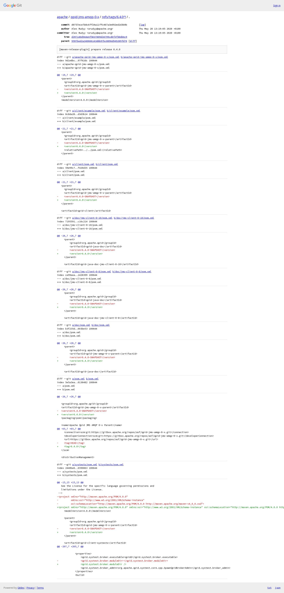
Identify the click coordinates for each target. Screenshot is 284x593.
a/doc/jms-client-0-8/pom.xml (91, 271)
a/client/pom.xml (83, 164)
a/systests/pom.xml (84, 464)
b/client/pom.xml (107, 164)
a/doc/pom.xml (81, 325)
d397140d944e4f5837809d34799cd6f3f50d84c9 (99, 36)
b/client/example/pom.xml (123, 110)
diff (132, 41)
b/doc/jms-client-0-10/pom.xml (134, 217)
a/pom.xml (78, 378)
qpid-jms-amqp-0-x (85, 17)
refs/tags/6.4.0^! (114, 17)
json (278, 587)
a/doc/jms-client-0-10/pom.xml (92, 217)
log (142, 24)
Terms (40, 587)
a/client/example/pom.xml (89, 110)
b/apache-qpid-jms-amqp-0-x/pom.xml (144, 57)
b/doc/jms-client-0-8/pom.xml (131, 271)
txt (269, 587)
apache (62, 17)
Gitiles (21, 587)
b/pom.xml (92, 378)
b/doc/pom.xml (101, 325)
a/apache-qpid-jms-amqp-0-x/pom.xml (95, 57)
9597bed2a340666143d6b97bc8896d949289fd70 (99, 41)
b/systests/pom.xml (111, 464)
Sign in (277, 5)
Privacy (30, 587)
